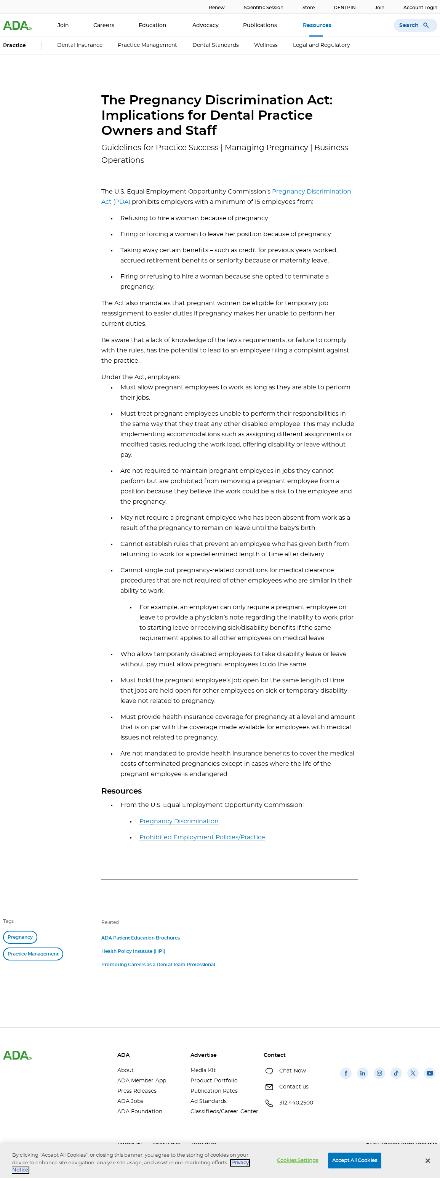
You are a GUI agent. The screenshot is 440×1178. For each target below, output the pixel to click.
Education (153, 25)
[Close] (427, 1160)
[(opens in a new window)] (346, 1079)
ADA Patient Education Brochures (140, 938)
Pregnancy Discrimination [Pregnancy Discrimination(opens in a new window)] (179, 821)
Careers (103, 25)
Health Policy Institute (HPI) (133, 951)
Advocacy (205, 25)
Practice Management (147, 45)
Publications (260, 25)
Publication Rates (214, 1091)
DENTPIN (345, 7)
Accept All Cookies (354, 1160)
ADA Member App (141, 1081)
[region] (220, 1161)
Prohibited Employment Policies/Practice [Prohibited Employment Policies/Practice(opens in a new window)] (202, 837)
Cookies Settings (297, 1160)
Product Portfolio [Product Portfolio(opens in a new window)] (214, 1081)
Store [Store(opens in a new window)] (308, 7)
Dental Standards (215, 45)
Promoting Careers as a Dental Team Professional (158, 964)
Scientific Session (263, 7)
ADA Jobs (130, 1101)
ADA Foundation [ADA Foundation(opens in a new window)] (139, 1111)
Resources (318, 25)
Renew (217, 7)
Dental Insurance (79, 45)
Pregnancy (20, 937)
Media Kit (203, 1070)
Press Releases (137, 1091)
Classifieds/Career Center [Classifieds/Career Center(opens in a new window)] (221, 1111)
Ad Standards (208, 1101)
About (125, 1070)
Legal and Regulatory (321, 45)
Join (379, 7)
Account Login (420, 7)
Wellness (266, 45)
